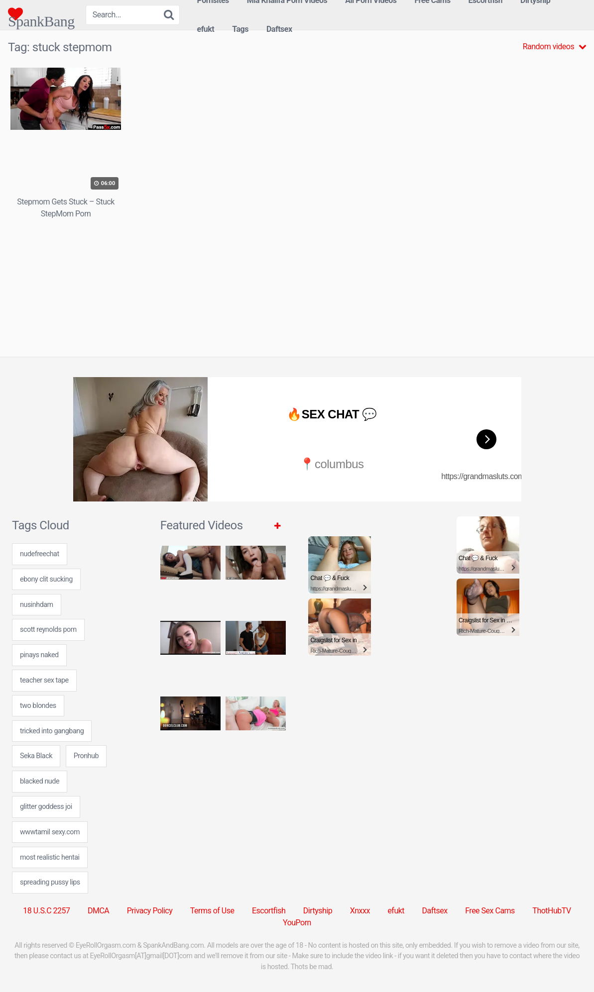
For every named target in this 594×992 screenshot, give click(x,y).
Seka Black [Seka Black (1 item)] (36, 756)
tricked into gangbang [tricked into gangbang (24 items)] (52, 731)
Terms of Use (212, 910)
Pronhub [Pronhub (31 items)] (86, 756)
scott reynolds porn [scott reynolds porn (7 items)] (48, 629)
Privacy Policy (150, 910)
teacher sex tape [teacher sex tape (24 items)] (44, 680)
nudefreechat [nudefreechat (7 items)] (39, 554)
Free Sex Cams (490, 910)
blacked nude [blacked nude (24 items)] (39, 781)
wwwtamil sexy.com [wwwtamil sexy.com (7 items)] (50, 832)
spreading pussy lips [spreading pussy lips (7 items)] (50, 882)
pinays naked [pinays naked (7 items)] (39, 655)
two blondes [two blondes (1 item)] (38, 705)
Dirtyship (317, 910)
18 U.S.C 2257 (46, 910)
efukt (205, 29)
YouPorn (297, 922)
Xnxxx (360, 910)
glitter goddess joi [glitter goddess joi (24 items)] (46, 806)
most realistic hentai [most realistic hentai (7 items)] (50, 857)
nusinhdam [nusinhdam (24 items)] (36, 604)
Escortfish (268, 910)
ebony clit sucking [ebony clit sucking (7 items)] (46, 579)
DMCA (98, 910)
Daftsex (279, 29)
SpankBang (41, 13)
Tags (240, 29)
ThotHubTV (551, 910)
